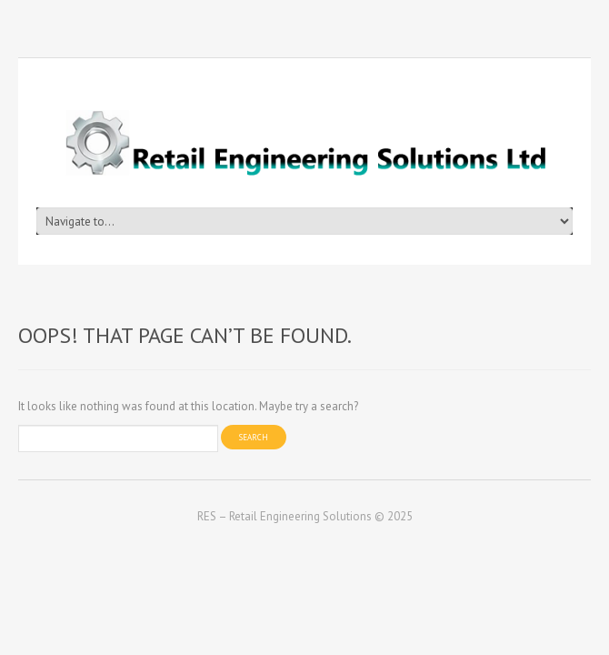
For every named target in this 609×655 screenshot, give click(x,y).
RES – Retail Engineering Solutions (284, 516)
